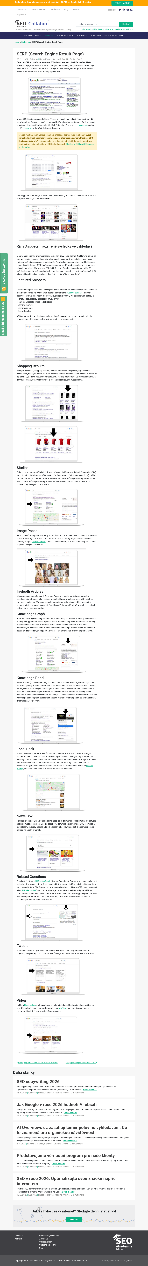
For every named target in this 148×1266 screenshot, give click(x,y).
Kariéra (76, 9)
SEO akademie (38, 9)
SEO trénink (96, 36)
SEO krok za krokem (32, 36)
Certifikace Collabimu (114, 36)
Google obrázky (39, 541)
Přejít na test (122, 3)
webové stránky (74, 293)
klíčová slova (30, 1005)
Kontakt (18, 1239)
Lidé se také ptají (42, 881)
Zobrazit (74, 1219)
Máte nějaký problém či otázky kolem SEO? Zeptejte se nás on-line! (107, 29)
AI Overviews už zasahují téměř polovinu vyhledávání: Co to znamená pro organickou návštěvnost (72, 1130)
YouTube (63, 1008)
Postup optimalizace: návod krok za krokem (37, 1062)
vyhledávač (28, 128)
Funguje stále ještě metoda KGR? (81, 1062)
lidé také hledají (29, 890)
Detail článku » (90, 1089)
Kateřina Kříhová (62, 1093)
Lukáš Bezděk (62, 59)
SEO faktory (82, 36)
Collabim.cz (22, 9)
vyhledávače (82, 125)
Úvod (17, 42)
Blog (66, 9)
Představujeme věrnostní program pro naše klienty (66, 1155)
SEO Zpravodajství (65, 36)
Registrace (111, 10)
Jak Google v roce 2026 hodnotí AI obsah (57, 1104)
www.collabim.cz (79, 1260)
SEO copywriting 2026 (38, 1081)
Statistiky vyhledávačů (49, 1236)
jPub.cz (129, 1260)
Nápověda (21, 14)
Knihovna (49, 36)
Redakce (19, 1236)
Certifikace (55, 9)
